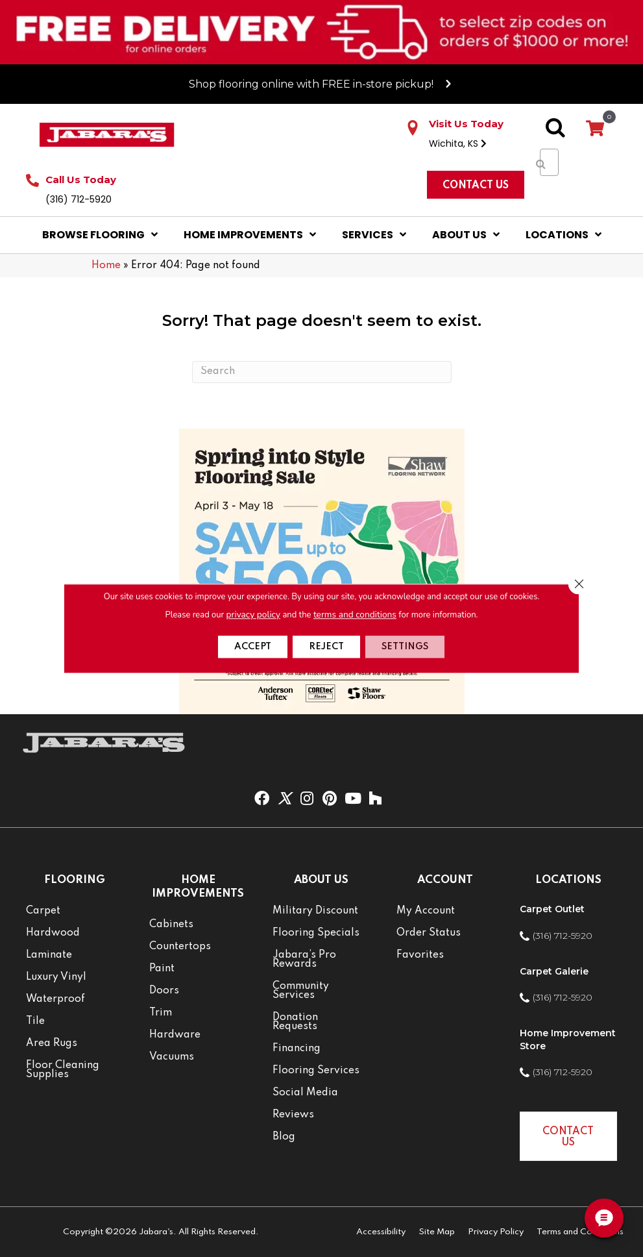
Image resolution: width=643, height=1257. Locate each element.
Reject (325, 647)
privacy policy (255, 614)
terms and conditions (353, 614)
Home (106, 265)
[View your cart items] (595, 129)
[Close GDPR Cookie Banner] (577, 584)
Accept (241, 647)
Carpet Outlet (552, 909)
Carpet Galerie (554, 971)
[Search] (322, 372)
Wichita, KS (458, 143)
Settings (415, 647)
